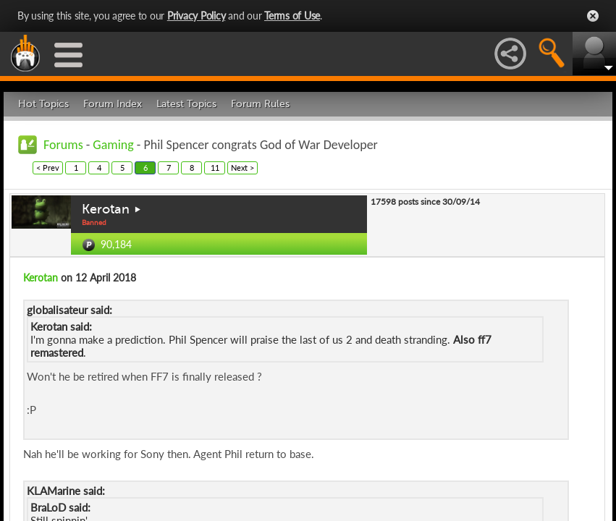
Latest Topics (186, 104)
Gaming (113, 145)
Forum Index (112, 104)
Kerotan (106, 209)
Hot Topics (43, 104)
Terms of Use (292, 15)
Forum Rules (260, 104)
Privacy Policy (196, 15)
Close (593, 16)
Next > (242, 167)
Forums (63, 145)
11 (215, 167)
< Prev (47, 167)
